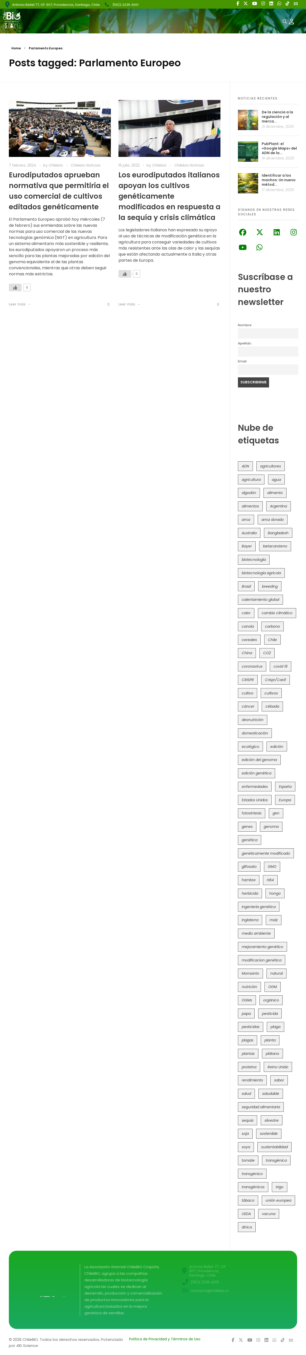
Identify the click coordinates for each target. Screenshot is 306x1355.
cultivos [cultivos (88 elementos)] (271, 693)
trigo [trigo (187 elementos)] (279, 1186)
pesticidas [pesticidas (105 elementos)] (250, 1026)
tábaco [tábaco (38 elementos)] (248, 1200)
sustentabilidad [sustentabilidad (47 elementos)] (274, 1146)
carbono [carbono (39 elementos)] (272, 626)
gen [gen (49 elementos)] (276, 813)
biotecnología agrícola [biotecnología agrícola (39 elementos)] (261, 573)
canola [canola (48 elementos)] (248, 626)
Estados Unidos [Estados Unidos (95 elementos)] (255, 800)
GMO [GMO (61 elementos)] (272, 866)
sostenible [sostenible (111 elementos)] (269, 1133)
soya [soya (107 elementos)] (246, 1146)
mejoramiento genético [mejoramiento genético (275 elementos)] (262, 946)
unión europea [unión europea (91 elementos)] (278, 1200)
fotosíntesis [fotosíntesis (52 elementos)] (251, 813)
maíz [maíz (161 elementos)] (274, 919)
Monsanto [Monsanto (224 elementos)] (250, 973)
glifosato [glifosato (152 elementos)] (249, 866)
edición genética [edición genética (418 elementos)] (256, 773)
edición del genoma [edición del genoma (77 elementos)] (259, 759)
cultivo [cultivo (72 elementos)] (247, 693)
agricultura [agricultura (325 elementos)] (251, 479)
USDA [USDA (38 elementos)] (246, 1213)
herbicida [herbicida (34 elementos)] (250, 893)
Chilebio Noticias (85, 165)
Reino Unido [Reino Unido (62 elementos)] (278, 1067)
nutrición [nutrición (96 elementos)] (249, 986)
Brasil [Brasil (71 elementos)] (246, 586)
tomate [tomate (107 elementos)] (248, 1160)
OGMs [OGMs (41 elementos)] (247, 1000)
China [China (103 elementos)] (247, 652)
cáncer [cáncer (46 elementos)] (248, 706)
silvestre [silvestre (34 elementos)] (271, 1120)
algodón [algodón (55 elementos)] (249, 492)
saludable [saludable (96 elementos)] (270, 1093)
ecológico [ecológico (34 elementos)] (250, 746)
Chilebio (56, 165)
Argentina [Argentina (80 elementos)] (278, 506)
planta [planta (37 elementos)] (270, 1040)
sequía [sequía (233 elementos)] (247, 1120)
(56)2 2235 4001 (125, 4)
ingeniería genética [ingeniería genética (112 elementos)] (259, 906)
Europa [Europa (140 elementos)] (285, 800)
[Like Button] (15, 287)
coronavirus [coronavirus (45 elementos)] (252, 666)
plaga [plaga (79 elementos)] (275, 1026)
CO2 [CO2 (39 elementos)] (267, 652)
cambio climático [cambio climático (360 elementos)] (277, 612)
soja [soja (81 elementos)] (245, 1133)
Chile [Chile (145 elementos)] (272, 639)
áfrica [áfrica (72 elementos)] (247, 1227)
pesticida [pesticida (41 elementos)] (270, 1013)
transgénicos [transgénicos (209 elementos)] (253, 1186)
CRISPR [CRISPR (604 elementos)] (248, 679)
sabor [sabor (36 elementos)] (279, 1080)
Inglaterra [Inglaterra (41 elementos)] (250, 919)
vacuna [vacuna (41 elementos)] (268, 1213)
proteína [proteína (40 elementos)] (249, 1067)
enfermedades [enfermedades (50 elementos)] (255, 786)
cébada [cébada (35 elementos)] (272, 706)
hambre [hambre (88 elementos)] (249, 879)
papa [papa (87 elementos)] (246, 1013)
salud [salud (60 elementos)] (246, 1093)
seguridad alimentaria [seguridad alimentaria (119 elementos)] (261, 1107)
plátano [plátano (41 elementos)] (272, 1053)
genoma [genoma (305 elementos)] (271, 826)
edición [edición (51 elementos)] (276, 746)
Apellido (244, 343)
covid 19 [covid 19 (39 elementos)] (281, 666)
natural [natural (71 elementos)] (276, 973)
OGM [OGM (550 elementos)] (272, 986)
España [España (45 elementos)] (285, 786)
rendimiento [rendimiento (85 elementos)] (252, 1080)
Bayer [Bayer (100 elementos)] (247, 546)
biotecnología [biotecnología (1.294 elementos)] (254, 559)
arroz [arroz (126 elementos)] (246, 519)
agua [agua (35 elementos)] (276, 479)
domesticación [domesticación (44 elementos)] (255, 733)
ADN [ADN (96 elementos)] (245, 466)
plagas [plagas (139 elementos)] (247, 1040)
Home (16, 48)
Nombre (245, 325)
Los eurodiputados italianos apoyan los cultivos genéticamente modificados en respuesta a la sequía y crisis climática (169, 196)
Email (242, 361)
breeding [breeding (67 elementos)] (270, 586)
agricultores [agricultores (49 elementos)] (270, 466)
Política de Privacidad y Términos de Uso (164, 1339)
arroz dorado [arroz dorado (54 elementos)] (272, 519)
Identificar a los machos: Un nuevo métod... (279, 180)
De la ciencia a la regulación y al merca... (277, 117)
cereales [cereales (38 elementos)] (249, 639)
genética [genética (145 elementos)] (249, 840)
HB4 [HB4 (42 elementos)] (270, 879)
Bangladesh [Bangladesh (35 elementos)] (278, 533)
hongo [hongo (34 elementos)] (275, 893)
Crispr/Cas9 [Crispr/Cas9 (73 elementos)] (275, 679)
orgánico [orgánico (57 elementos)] (271, 1000)
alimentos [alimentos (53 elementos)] (250, 506)
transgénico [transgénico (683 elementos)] (252, 1173)
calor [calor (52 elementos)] (246, 612)
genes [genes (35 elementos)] (247, 826)
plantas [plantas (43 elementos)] (248, 1053)
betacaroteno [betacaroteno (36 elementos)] (275, 546)
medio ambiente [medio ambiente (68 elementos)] (256, 933)
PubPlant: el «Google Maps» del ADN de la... (279, 148)
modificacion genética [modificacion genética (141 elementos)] (261, 960)
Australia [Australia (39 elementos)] (249, 533)
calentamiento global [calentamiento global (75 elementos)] (260, 599)
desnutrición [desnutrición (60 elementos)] (252, 719)
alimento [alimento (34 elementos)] (275, 492)
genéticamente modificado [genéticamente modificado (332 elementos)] (266, 853)
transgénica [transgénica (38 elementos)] (276, 1160)
